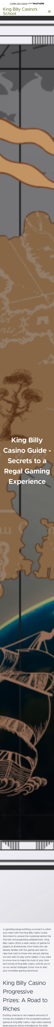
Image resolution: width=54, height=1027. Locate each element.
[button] (49, 11)
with (27, 4)
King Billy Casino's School (20, 11)
